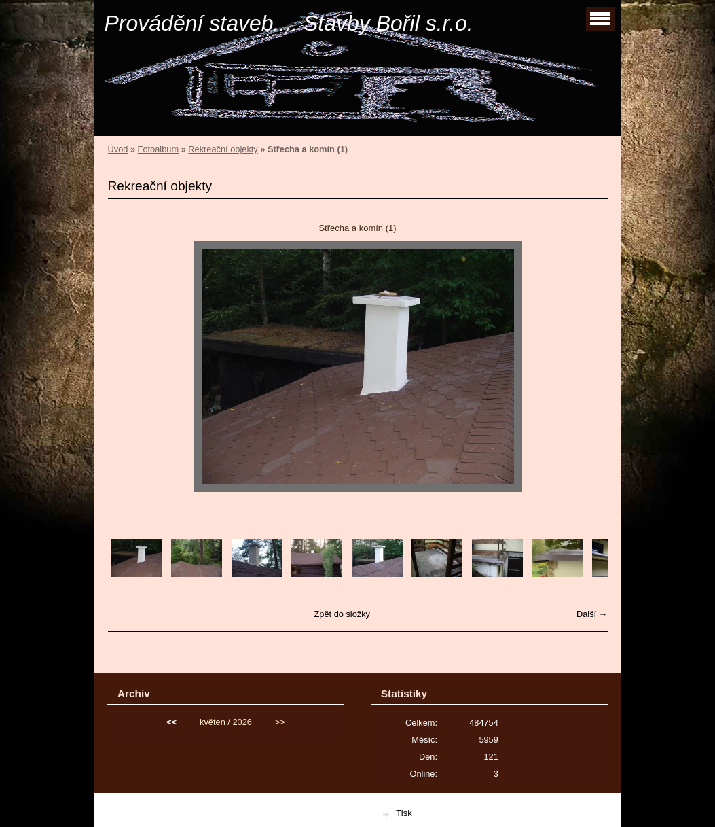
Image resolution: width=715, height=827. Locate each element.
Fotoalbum (158, 149)
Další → (592, 614)
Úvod (118, 149)
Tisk (403, 813)
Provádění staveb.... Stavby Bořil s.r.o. (289, 23)
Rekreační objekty (222, 149)
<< (171, 722)
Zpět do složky (342, 614)
